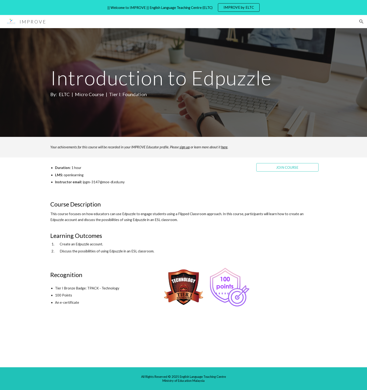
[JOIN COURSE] (287, 167)
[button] (361, 21)
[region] (183, 7)
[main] (172, 82)
